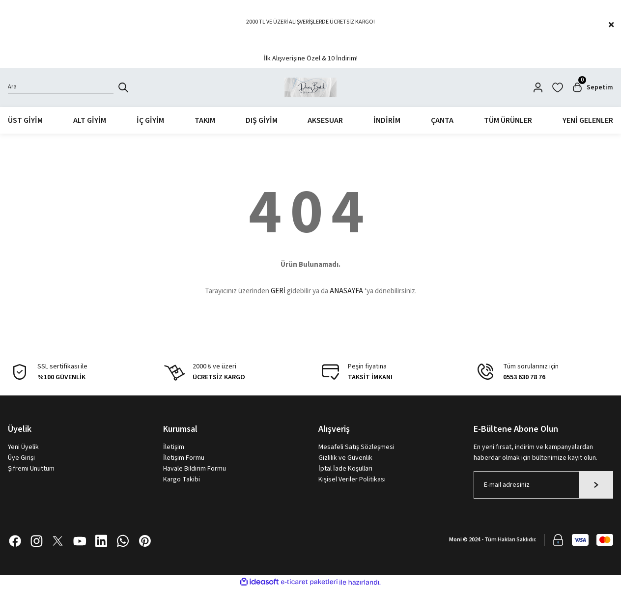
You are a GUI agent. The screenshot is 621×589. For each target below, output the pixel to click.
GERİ (278, 291)
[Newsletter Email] (543, 485)
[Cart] (592, 87)
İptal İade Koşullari (345, 469)
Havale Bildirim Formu (194, 469)
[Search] (60, 87)
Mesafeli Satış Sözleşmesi (356, 447)
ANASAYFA (346, 291)
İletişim (173, 447)
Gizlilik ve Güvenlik (345, 458)
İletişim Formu (183, 458)
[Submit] (596, 485)
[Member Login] (537, 87)
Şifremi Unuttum (31, 469)
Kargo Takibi (181, 479)
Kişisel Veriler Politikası (352, 479)
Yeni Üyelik (23, 447)
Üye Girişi (21, 458)
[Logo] (310, 87)
